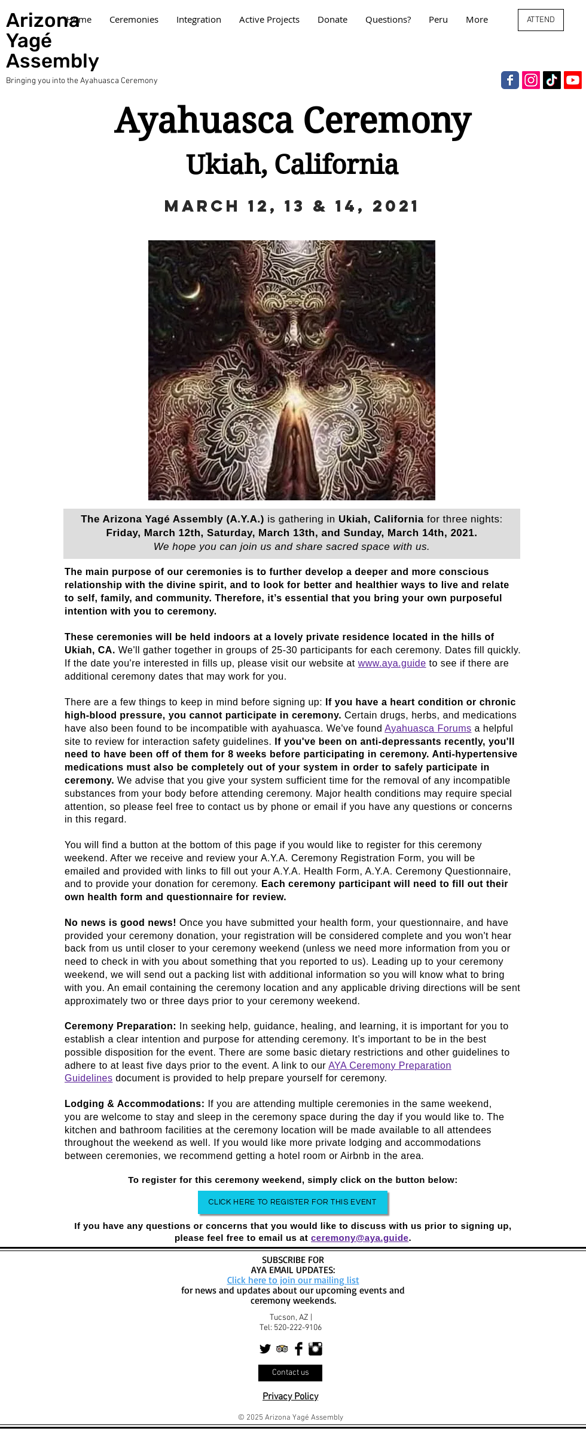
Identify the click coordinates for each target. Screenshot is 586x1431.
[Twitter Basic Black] (265, 1349)
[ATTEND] (541, 20)
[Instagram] (531, 80)
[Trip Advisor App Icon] (282, 1349)
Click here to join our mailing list (293, 1280)
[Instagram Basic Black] (315, 1349)
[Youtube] (573, 80)
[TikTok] (552, 80)
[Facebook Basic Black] (299, 1349)
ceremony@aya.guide (359, 1238)
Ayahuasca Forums (427, 728)
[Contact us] (290, 1373)
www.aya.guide (392, 663)
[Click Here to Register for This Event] (292, 1202)
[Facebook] (510, 80)
